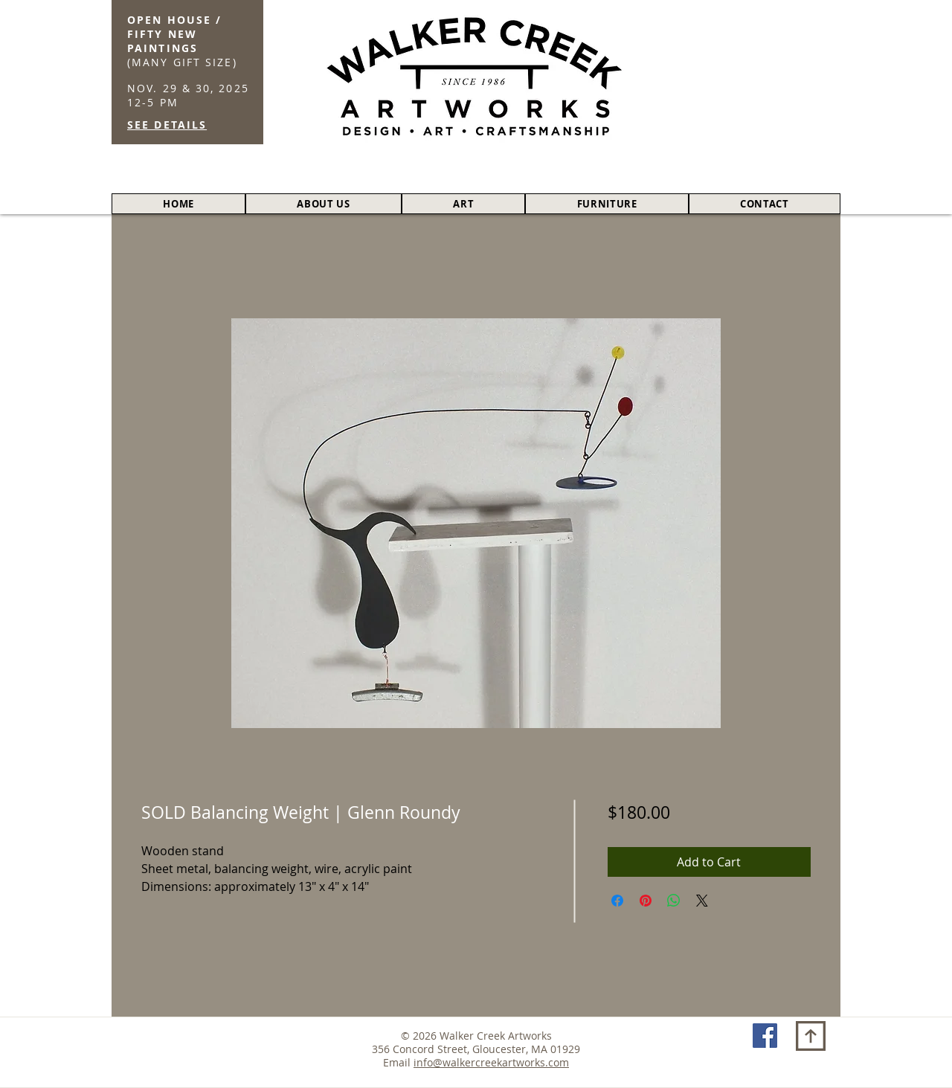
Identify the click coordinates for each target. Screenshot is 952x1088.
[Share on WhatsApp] (674, 901)
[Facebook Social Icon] (765, 1035)
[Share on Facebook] (617, 901)
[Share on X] (702, 901)
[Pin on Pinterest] (645, 901)
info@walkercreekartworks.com (491, 1062)
